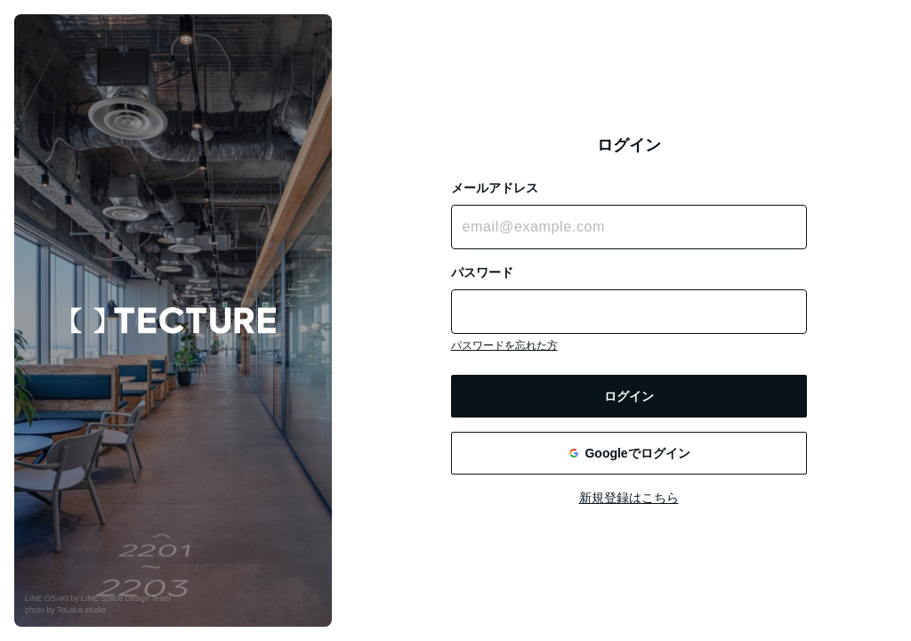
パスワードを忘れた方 (504, 345)
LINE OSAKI (47, 598)
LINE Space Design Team (126, 598)
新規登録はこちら (629, 498)
